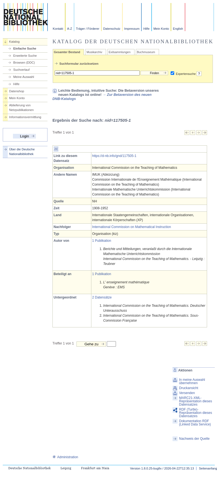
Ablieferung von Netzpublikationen (21, 108)
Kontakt (58, 28)
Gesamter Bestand (67, 52)
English (178, 28)
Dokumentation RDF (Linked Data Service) (195, 422)
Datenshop (16, 91)
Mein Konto (161, 28)
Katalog (14, 41)
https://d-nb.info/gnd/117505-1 (114, 156)
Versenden (187, 393)
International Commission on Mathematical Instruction (131, 227)
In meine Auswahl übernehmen (192, 381)
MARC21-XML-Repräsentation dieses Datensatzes (195, 401)
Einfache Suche (24, 48)
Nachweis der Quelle (194, 439)
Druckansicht (188, 388)
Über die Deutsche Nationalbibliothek (22, 152)
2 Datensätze (102, 297)
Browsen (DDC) (24, 62)
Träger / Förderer (87, 28)
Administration (65, 457)
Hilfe (146, 28)
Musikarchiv (94, 52)
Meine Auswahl (23, 76)
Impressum (131, 28)
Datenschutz (111, 28)
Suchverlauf (21, 69)
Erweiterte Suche (25, 55)
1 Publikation (101, 241)
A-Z (69, 28)
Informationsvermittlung (25, 117)
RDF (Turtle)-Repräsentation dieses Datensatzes (195, 413)
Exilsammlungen (119, 52)
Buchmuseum (146, 52)
